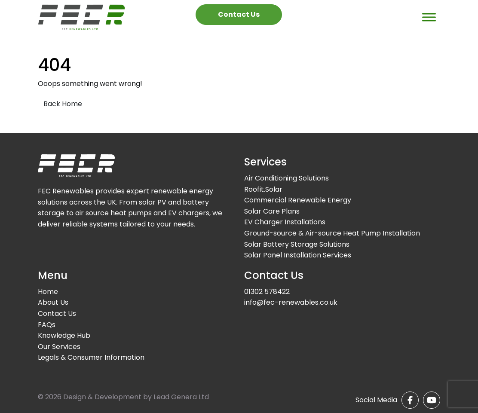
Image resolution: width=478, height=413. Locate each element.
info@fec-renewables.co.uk (290, 302)
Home (48, 292)
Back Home (62, 104)
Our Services (59, 347)
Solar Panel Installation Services (297, 255)
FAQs (46, 325)
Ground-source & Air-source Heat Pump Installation (332, 233)
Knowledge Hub (64, 335)
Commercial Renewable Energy (297, 200)
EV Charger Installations (284, 222)
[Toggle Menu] (429, 17)
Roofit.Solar (263, 189)
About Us (53, 302)
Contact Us (239, 14)
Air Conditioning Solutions (286, 178)
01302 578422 (267, 292)
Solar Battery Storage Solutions (296, 244)
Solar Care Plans (272, 211)
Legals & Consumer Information (91, 357)
